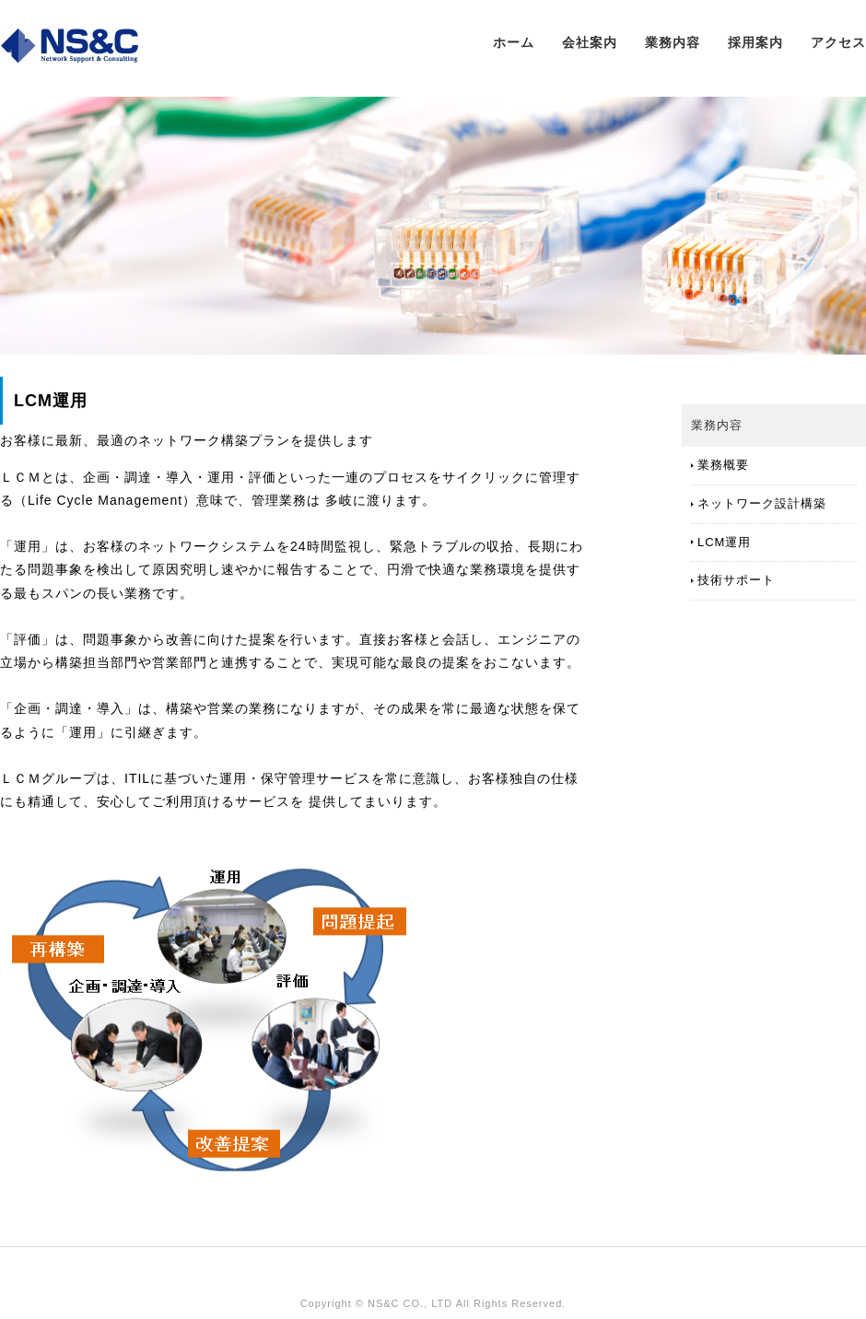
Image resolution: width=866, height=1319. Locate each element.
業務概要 (723, 465)
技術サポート (736, 580)
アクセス (838, 42)
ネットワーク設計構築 (761, 503)
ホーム (513, 42)
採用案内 (755, 42)
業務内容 (672, 42)
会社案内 (589, 42)
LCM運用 (724, 542)
